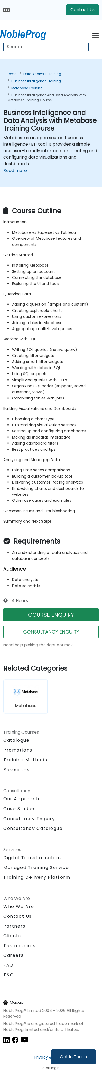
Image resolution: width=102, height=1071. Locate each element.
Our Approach (21, 799)
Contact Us (82, 10)
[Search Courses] (46, 47)
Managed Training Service (36, 867)
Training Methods (25, 760)
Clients (12, 936)
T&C (8, 975)
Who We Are (18, 906)
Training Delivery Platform (36, 877)
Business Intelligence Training (36, 81)
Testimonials (19, 945)
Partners (14, 926)
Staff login (51, 1068)
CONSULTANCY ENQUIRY (51, 631)
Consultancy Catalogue (33, 828)
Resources (16, 769)
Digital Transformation (32, 858)
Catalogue (16, 740)
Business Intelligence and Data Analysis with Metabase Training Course (47, 97)
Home (11, 74)
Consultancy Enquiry (29, 818)
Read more (15, 170)
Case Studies (19, 808)
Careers (13, 955)
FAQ (8, 965)
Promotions (17, 750)
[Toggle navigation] (95, 34)
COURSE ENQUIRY (51, 615)
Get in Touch (73, 1057)
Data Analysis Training (42, 74)
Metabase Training (27, 88)
